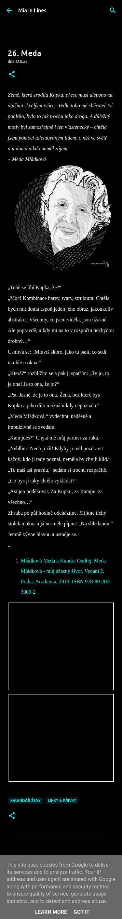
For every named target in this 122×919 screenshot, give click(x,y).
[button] (12, 74)
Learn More (51, 912)
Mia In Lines (32, 10)
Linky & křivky (62, 800)
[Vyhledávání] (113, 10)
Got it (81, 912)
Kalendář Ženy (25, 800)
